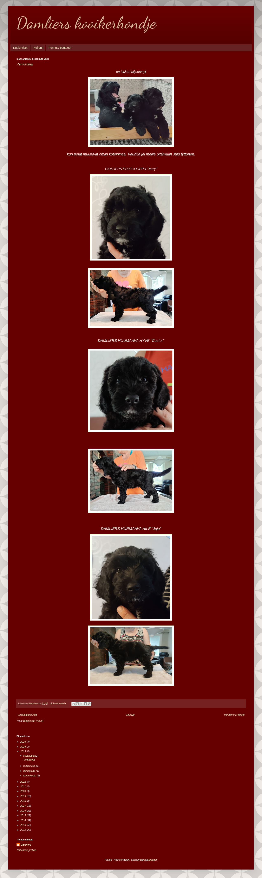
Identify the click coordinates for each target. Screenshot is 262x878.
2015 (23, 815)
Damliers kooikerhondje (86, 23)
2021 (23, 786)
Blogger (153, 859)
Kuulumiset (20, 47)
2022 (23, 781)
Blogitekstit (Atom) (33, 720)
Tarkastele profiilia (26, 850)
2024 (23, 746)
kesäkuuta (29, 755)
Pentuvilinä (25, 64)
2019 (23, 796)
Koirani (37, 47)
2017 (23, 805)
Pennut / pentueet (59, 47)
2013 (23, 825)
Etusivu (130, 714)
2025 (23, 741)
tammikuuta (30, 775)
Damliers (26, 844)
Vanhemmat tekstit (234, 714)
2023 (23, 751)
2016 (23, 810)
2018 (23, 801)
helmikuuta (29, 770)
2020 (23, 791)
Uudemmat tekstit (27, 714)
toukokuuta (29, 765)
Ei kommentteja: (59, 703)
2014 (23, 820)
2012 (23, 829)
